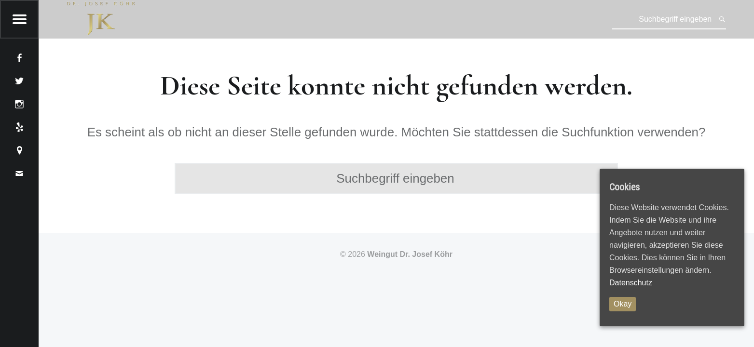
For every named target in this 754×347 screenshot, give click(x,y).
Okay (622, 304)
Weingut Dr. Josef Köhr (409, 254)
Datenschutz (630, 283)
